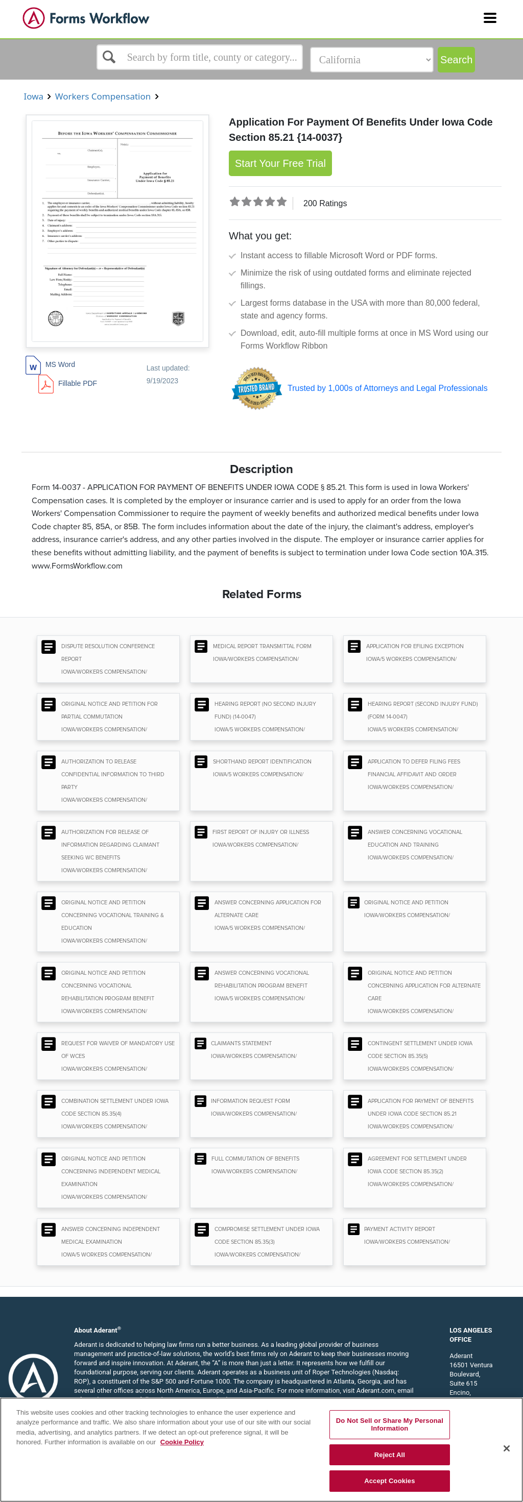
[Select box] (200, 57)
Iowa (33, 96)
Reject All (389, 1455)
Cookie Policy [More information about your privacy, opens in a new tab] (182, 1442)
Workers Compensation (103, 96)
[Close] (506, 1448)
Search (456, 59)
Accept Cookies (389, 1481)
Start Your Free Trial (280, 163)
